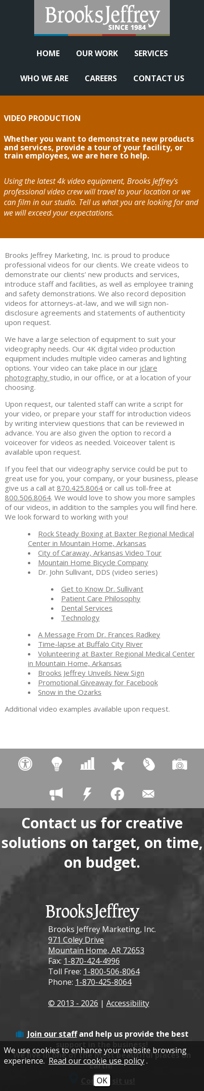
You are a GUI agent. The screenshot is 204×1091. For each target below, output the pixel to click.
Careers (101, 78)
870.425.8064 (80, 488)
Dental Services (87, 608)
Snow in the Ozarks (70, 692)
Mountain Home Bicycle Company (93, 562)
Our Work (97, 53)
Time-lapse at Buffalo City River (90, 644)
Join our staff (52, 1034)
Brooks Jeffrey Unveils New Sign (91, 673)
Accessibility (127, 1003)
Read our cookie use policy (96, 1060)
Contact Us (158, 78)
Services (151, 53)
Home (48, 53)
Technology (80, 617)
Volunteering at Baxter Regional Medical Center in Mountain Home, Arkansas (111, 658)
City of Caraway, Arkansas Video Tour (100, 553)
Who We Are (44, 78)
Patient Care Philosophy (100, 598)
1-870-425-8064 (103, 982)
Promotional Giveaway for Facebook (98, 682)
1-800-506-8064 (111, 971)
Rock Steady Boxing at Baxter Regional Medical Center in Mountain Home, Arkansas (111, 538)
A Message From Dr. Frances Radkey (99, 634)
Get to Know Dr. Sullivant (102, 589)
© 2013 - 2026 (73, 1003)
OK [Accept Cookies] (102, 1080)
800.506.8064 (28, 497)
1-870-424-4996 (92, 961)
